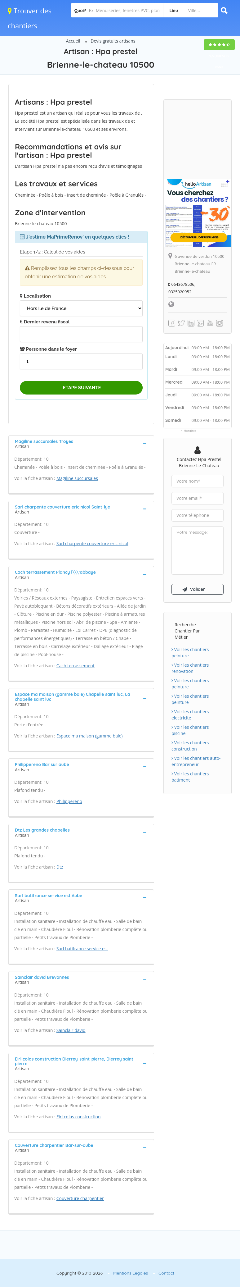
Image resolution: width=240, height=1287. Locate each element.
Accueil (73, 41)
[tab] (81, 443)
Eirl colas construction (78, 1117)
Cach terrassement (75, 666)
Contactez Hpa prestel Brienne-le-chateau (199, 462)
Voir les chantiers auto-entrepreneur (195, 761)
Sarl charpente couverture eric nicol (92, 543)
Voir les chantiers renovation (190, 668)
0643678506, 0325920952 (181, 287)
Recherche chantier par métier (187, 631)
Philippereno (69, 801)
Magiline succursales (77, 478)
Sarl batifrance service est (82, 949)
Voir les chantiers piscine (190, 730)
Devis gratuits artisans (113, 41)
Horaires (190, 430)
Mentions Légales (130, 1273)
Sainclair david (71, 1030)
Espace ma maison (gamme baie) (89, 736)
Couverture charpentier (80, 1198)
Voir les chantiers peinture (190, 652)
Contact (166, 1273)
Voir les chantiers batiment (190, 777)
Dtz (59, 867)
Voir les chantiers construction (190, 746)
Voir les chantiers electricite (190, 715)
